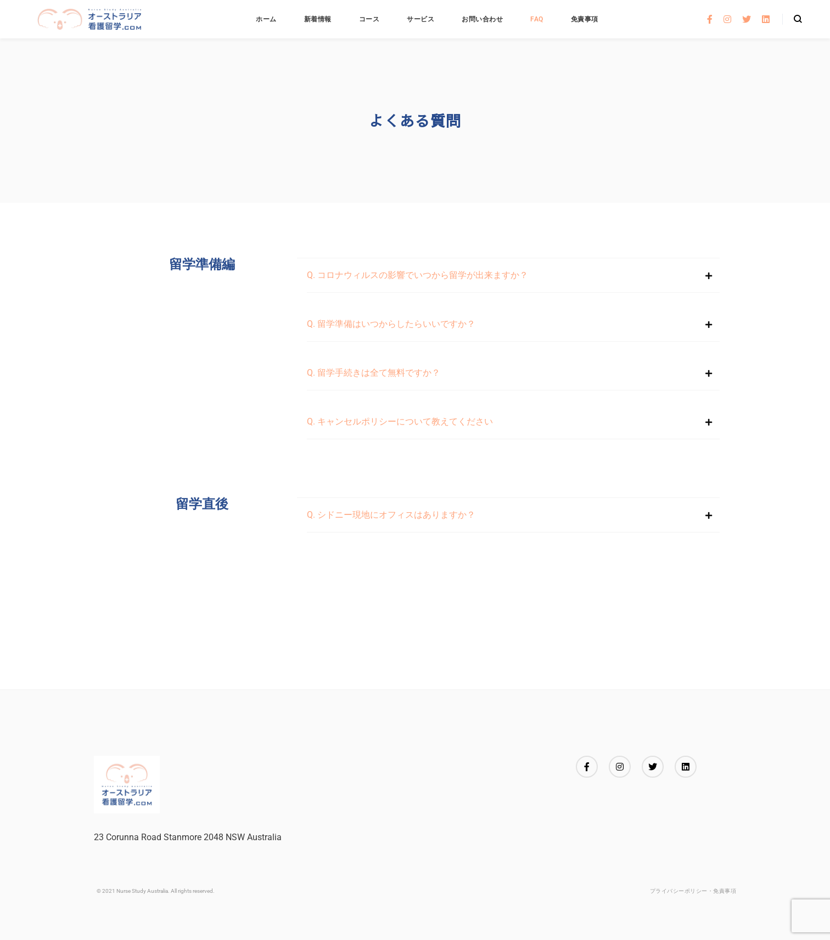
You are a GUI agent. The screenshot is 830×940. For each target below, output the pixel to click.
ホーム (266, 19)
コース (369, 19)
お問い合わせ (482, 19)
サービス (420, 19)
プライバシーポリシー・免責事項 (693, 891)
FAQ (536, 19)
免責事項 (584, 19)
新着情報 (318, 19)
